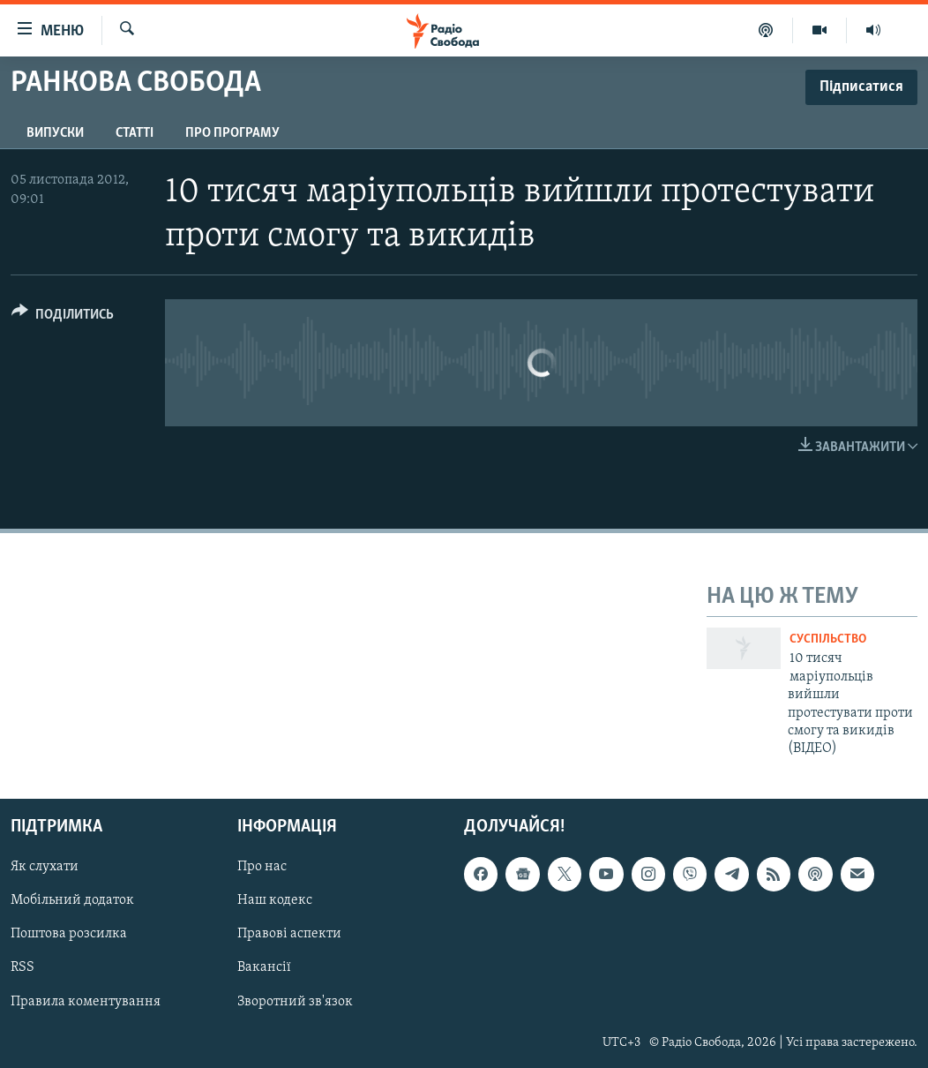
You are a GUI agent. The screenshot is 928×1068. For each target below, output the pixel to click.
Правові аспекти (289, 934)
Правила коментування (86, 1001)
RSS (22, 967)
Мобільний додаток (72, 900)
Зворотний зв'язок (295, 1001)
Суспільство (828, 639)
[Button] (62, 317)
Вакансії (264, 967)
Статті (134, 133)
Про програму (232, 133)
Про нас (262, 867)
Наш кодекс (274, 900)
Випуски (55, 133)
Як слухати (45, 867)
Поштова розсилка (69, 934)
